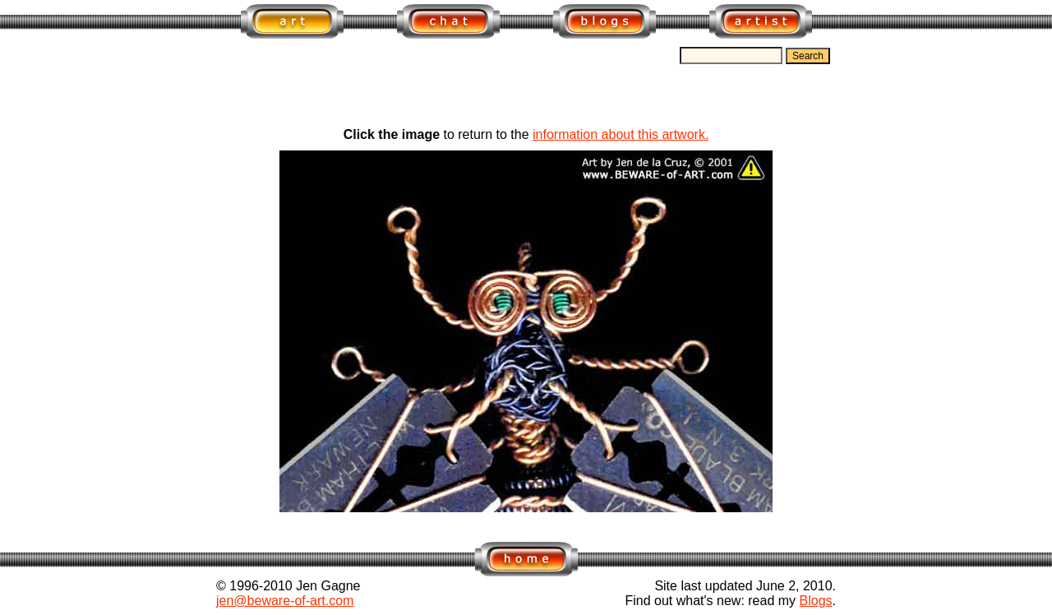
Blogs (816, 601)
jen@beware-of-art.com (284, 601)
